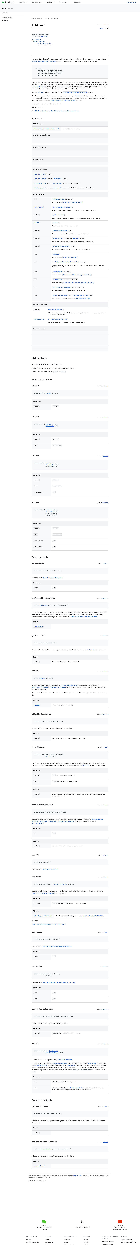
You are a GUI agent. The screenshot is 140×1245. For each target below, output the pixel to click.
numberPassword (39, 87)
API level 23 (105, 598)
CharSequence (38, 207)
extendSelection (58, 199)
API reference (7, 9)
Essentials (22, 2)
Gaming (47, 1239)
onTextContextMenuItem (61, 246)
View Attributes (73, 111)
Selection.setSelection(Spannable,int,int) (78, 283)
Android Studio (132, 2)
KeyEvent (76, 238)
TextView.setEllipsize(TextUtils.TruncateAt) (48, 924)
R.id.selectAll (97, 819)
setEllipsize (57, 262)
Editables (71, 1065)
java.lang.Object (36, 39)
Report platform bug (126, 1239)
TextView (43, 36)
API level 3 (105, 805)
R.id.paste (52, 821)
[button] (11, 20)
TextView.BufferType (80, 295)
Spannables (92, 1063)
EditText (37, 174)
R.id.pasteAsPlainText (66, 821)
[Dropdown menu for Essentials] (27, 2)
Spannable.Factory (60, 1063)
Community (77, 2)
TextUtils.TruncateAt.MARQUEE (92, 916)
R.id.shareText (37, 823)
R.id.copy (43, 821)
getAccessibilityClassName (62, 207)
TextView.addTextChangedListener (63, 100)
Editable (37, 223)
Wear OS (66, 1242)
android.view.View (39, 41)
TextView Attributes (58, 111)
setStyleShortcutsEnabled (62, 287)
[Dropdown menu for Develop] (55, 2)
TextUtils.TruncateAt (70, 262)
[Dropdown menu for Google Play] (69, 2)
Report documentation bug (128, 1242)
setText (55, 295)
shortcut (86, 765)
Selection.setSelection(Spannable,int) (77, 275)
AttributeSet (57, 179)
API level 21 (105, 502)
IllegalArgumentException (43, 916)
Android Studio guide (108, 1241)
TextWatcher (79, 96)
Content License (77, 1175)
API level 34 (105, 714)
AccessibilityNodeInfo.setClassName (84, 617)
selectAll (56, 254)
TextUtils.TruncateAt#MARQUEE (43, 893)
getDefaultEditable (55, 309)
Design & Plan (36, 2)
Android (28, 1239)
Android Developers (37, 18)
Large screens (68, 1239)
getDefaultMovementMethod (57, 319)
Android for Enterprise (32, 1242)
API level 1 (105, 24)
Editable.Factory (41, 1065)
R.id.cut (35, 821)
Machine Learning (50, 1242)
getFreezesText (58, 215)
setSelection (57, 271)
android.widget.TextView (44, 43)
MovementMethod (39, 319)
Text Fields (40, 92)
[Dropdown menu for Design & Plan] (42, 2)
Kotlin (100, 28)
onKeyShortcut (58, 238)
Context (43, 174)
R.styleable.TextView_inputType (44, 61)
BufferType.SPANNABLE (40, 687)
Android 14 (86, 1242)
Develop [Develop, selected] (50, 2)
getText (55, 223)
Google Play (63, 2)
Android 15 (86, 1239)
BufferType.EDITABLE (58, 687)
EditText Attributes (42, 111)
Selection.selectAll (70, 257)
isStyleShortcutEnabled (61, 230)
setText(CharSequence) (70, 685)
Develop (47, 18)
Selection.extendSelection (72, 202)
